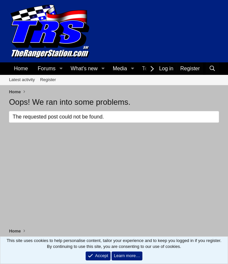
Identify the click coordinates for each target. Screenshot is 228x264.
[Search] (212, 68)
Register (48, 79)
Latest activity (22, 79)
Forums (46, 68)
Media (120, 68)
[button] (61, 68)
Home (21, 68)
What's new (84, 68)
